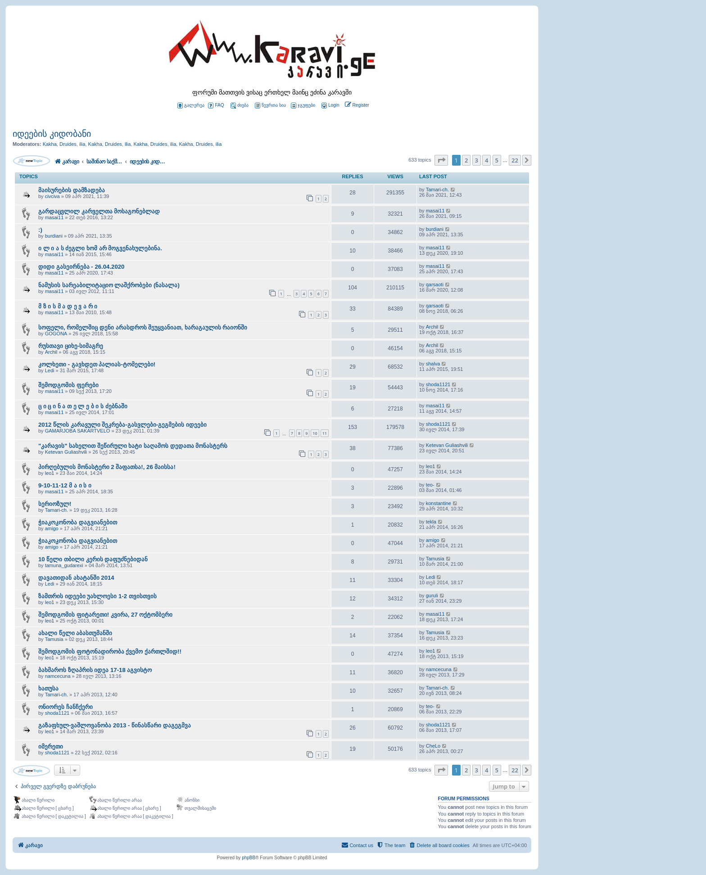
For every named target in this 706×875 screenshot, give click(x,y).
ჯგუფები (303, 105)
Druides (68, 144)
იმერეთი (50, 746)
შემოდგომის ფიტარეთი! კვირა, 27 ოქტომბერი (105, 614)
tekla (431, 521)
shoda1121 (438, 384)
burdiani (54, 236)
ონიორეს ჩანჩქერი (65, 707)
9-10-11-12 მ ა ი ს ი (64, 485)
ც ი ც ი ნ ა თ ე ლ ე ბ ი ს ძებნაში (82, 406)
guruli (432, 595)
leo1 (49, 473)
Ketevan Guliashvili (66, 452)
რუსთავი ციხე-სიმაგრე (70, 346)
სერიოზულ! (54, 504)
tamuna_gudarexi (64, 565)
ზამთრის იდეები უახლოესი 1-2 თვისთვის (97, 596)
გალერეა (190, 105)
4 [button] (486, 160)
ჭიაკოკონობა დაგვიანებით (77, 522)
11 (324, 433)
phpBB (248, 857)
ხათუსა (48, 688)
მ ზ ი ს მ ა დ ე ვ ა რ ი (67, 306)
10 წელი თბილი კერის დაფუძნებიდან (93, 559)
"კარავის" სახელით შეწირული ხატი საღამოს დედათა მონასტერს (133, 445)
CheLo (433, 746)
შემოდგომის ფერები (68, 385)
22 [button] (514, 160)
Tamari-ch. (437, 189)
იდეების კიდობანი (52, 134)
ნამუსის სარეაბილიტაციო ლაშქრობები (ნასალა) (109, 285)
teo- (430, 484)
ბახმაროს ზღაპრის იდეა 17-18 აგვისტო (95, 670)
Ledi (49, 370)
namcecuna (58, 676)
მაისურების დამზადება (71, 190)
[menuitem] (329, 105)
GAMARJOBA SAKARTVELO (77, 430)
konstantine (438, 503)
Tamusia (435, 558)
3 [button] (476, 160)
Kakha (50, 144)
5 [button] (496, 160)
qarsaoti (435, 284)
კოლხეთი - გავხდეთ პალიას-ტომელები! (96, 364)
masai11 (54, 217)
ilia (82, 144)
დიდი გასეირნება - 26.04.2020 (81, 266)
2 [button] (466, 160)
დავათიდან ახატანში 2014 (76, 577)
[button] (441, 160)
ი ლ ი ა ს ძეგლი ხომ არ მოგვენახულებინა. (100, 248)
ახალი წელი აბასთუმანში (75, 633)
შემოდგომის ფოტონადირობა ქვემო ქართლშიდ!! (109, 651)
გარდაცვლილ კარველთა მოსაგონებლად (99, 211)
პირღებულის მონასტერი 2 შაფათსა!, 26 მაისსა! (107, 467)
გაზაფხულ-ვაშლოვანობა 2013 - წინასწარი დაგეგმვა (114, 725)
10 (314, 433)
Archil (432, 326)
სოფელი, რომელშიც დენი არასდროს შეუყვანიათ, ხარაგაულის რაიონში (142, 327)
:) (40, 229)
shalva (433, 363)
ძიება (240, 105)
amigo (52, 528)
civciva (52, 196)
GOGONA (56, 333)
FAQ (216, 105)
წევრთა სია (270, 105)
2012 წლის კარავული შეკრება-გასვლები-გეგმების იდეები (122, 424)
